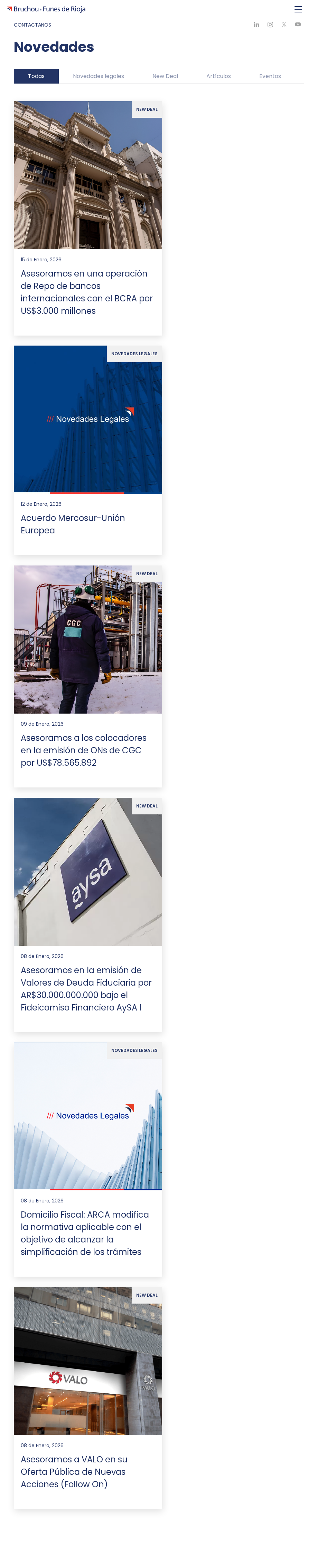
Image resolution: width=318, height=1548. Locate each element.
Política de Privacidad (46, 1224)
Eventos (270, 76)
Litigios (29, 1099)
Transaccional (38, 1087)
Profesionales (37, 1144)
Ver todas (32, 1110)
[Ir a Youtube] (77, 1522)
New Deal (165, 76)
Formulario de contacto (159, 1364)
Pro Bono (31, 1213)
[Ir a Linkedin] (41, 1522)
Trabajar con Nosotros (47, 1201)
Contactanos (32, 24)
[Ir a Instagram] (65, 1522)
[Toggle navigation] (298, 10)
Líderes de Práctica (44, 1156)
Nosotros (26, 1006)
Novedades (34, 1189)
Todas (36, 76)
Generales (27, 1177)
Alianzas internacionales (50, 1042)
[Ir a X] (53, 1522)
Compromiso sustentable (52, 1018)
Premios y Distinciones (48, 1030)
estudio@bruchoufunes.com (48, 1323)
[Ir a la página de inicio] (46, 916)
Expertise (25, 1063)
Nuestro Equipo (33, 1132)
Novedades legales (98, 76)
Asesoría (31, 1075)
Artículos (218, 76)
